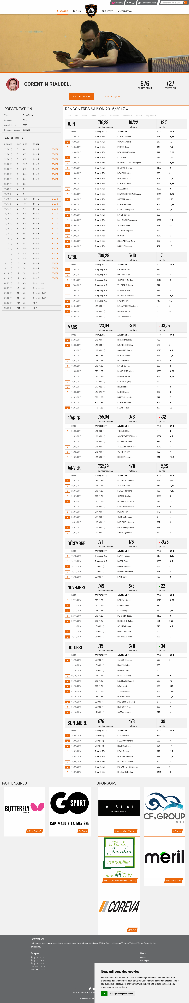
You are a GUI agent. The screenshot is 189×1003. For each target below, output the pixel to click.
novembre (127, 116)
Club (77, 11)
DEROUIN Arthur (124, 178)
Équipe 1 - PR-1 (37, 958)
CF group (177, 831)
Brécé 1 (36, 154)
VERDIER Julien (123, 486)
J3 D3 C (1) (99, 660)
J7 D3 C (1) (99, 566)
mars (84, 116)
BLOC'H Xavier (123, 392)
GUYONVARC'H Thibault (127, 436)
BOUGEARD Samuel (125, 480)
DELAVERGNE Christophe (127, 306)
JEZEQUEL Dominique (126, 447)
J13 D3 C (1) (100, 522)
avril (76, 116)
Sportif (62, 11)
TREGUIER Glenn (124, 431)
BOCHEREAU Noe (124, 441)
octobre (139, 116)
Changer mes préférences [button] (121, 994)
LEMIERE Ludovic (124, 457)
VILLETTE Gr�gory (125, 285)
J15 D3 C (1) (100, 447)
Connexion (125, 11)
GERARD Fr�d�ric (125, 280)
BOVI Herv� (122, 611)
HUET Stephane (124, 746)
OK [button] (104, 994)
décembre (114, 116)
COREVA (132, 930)
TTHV (35, 303)
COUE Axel (121, 157)
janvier (103, 116)
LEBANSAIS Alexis (125, 637)
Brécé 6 (36, 224)
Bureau (143, 958)
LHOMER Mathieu (124, 340)
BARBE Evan (122, 561)
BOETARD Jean (123, 290)
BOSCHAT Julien (124, 184)
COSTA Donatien (124, 137)
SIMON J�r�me (124, 533)
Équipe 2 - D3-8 (37, 961)
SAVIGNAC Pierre (124, 350)
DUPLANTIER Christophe (127, 767)
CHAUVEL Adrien (124, 142)
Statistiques (112, 96)
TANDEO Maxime (124, 660)
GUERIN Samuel (123, 311)
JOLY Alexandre (124, 317)
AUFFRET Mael (123, 225)
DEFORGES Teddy (124, 616)
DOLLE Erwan (122, 189)
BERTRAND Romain (125, 507)
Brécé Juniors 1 (39, 283)
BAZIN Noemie (123, 301)
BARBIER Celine (123, 270)
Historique (144, 961)
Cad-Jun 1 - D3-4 (38, 967)
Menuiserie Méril (174, 880)
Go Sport (83, 831)
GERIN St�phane (124, 517)
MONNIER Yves (123, 697)
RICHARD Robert (124, 356)
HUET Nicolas (122, 387)
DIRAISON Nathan (124, 173)
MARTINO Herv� (124, 397)
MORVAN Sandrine (125, 756)
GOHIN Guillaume (124, 205)
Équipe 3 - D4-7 (37, 964)
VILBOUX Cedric (123, 691)
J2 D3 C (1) (99, 702)
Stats (55, 149)
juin (69, 116)
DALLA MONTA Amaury (127, 220)
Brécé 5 (36, 243)
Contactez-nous (147, 2)
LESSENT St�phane (126, 621)
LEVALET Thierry (124, 676)
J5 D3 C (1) (99, 626)
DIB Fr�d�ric (123, 361)
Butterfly (117, 2)
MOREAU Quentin (124, 600)
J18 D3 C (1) (100, 340)
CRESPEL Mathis (124, 199)
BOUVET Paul (123, 408)
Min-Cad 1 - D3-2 (38, 970)
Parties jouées (81, 96)
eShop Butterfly (34, 831)
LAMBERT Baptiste (125, 231)
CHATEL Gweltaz (124, 496)
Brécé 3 (36, 199)
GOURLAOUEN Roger (126, 501)
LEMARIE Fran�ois (125, 572)
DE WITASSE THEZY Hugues (129, 163)
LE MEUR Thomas (124, 168)
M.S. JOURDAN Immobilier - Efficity (120, 880)
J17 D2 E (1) (100, 382)
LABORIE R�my (124, 382)
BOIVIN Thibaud (123, 556)
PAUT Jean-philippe (125, 527)
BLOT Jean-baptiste (125, 210)
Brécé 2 (36, 149)
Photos (107, 11)
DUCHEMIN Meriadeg (126, 702)
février (93, 116)
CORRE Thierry (123, 452)
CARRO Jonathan (124, 712)
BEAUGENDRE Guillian (126, 152)
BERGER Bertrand (124, 376)
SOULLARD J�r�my (126, 241)
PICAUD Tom (122, 512)
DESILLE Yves (123, 670)
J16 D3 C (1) (100, 431)
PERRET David (123, 147)
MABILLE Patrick (124, 631)
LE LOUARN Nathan (125, 772)
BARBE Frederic (123, 566)
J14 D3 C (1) (100, 507)
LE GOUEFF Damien (125, 762)
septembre (151, 116)
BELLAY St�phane (125, 741)
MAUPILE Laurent (124, 246)
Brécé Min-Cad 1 (39, 293)
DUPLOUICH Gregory (125, 522)
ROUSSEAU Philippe (125, 296)
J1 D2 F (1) (99, 736)
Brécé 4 (36, 253)
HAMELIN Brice (123, 665)
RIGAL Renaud (123, 751)
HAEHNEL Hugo (123, 275)
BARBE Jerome (123, 215)
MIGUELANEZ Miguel (125, 371)
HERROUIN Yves (124, 707)
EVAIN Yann (122, 577)
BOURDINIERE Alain (125, 345)
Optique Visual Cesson (125, 831)
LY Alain (120, 236)
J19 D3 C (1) (100, 306)
